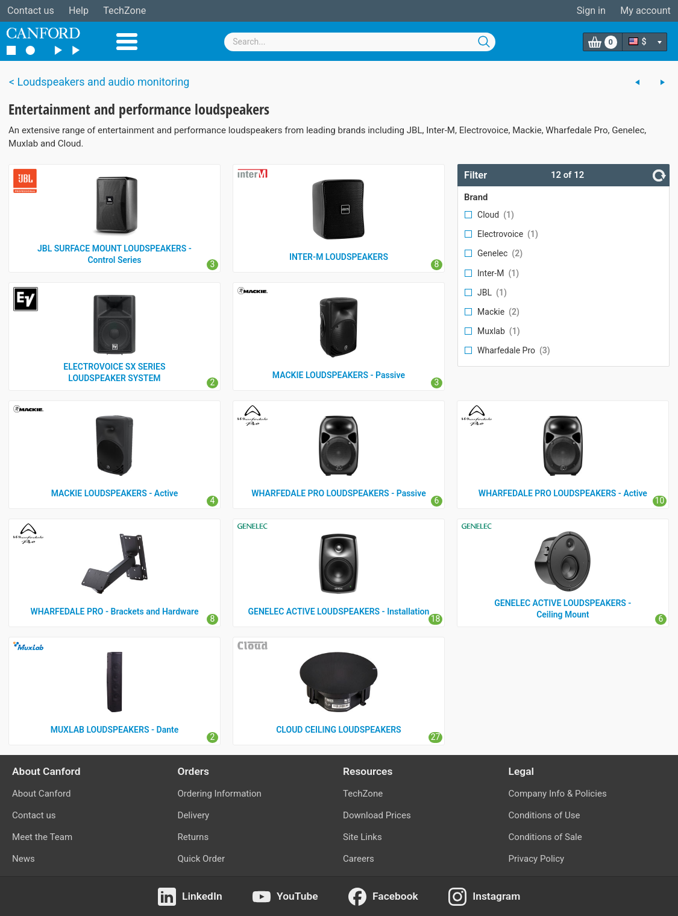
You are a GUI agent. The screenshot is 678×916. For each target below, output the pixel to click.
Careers (358, 858)
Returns (193, 837)
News (23, 858)
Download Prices (377, 815)
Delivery (194, 815)
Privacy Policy (537, 858)
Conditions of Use (544, 815)
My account (645, 10)
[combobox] (359, 42)
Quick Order (201, 858)
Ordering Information (220, 793)
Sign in (591, 10)
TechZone (124, 10)
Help (79, 10)
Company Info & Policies (558, 793)
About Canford (41, 793)
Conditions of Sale (545, 837)
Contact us (30, 10)
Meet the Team (42, 837)
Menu (126, 41)
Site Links (362, 837)
